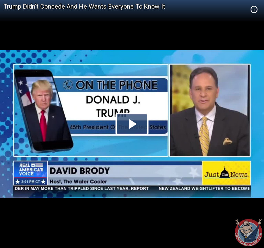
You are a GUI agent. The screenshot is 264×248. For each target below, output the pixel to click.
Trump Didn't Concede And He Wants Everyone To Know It (84, 6)
